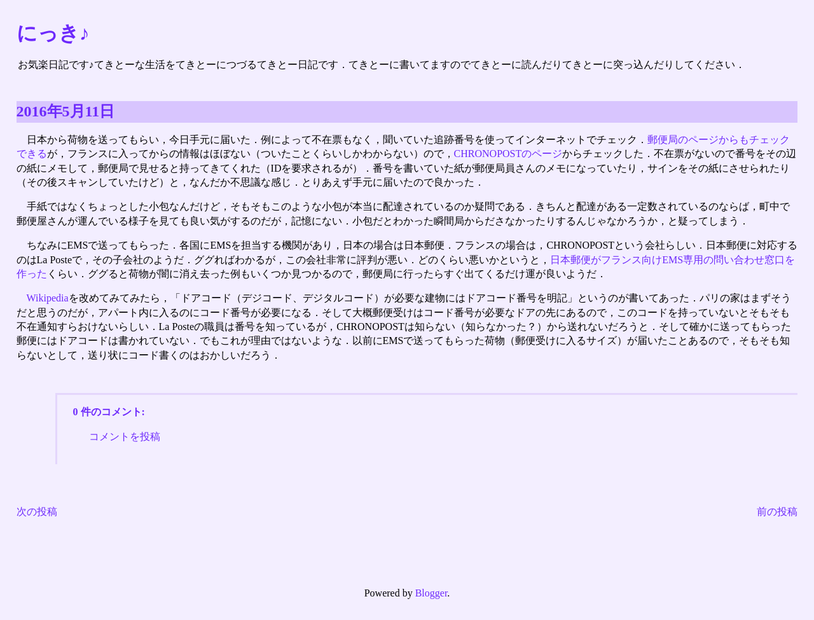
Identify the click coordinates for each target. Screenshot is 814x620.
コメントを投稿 (124, 436)
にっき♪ (53, 33)
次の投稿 (37, 511)
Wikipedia (48, 298)
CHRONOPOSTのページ (508, 153)
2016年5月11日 (66, 111)
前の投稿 (777, 511)
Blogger (431, 593)
